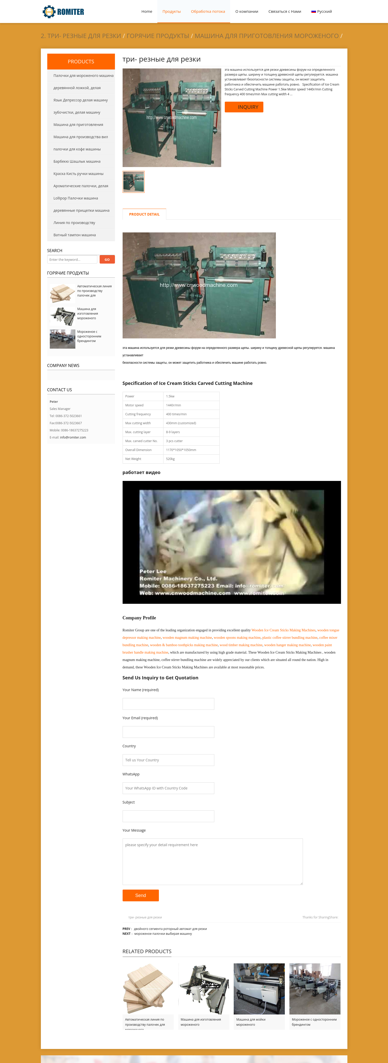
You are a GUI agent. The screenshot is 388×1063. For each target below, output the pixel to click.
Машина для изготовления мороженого (201, 1022)
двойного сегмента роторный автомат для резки (170, 929)
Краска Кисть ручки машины (79, 173)
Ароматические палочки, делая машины (77, 187)
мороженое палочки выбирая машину (163, 933)
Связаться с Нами (284, 11)
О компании (246, 11)
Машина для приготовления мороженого (267, 35)
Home (147, 11)
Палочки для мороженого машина (84, 75)
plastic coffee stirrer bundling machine (290, 638)
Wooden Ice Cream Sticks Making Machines (283, 630)
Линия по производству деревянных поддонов (71, 224)
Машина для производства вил (81, 136)
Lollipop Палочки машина (76, 198)
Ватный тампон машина (75, 234)
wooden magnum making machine (187, 638)
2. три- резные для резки (81, 35)
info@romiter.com (73, 437)
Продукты (171, 11)
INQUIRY (244, 106)
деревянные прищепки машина (82, 210)
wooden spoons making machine (237, 638)
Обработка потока (208, 11)
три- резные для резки (145, 917)
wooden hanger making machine (287, 645)
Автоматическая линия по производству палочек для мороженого (145, 1022)
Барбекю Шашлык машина (77, 161)
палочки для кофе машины (77, 149)
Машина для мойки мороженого (250, 1022)
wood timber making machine (241, 645)
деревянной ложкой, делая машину (74, 89)
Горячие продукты (158, 35)
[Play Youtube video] (232, 542)
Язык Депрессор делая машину (81, 100)
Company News (63, 365)
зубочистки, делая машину (77, 112)
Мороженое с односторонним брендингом (314, 1022)
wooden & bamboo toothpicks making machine (184, 645)
